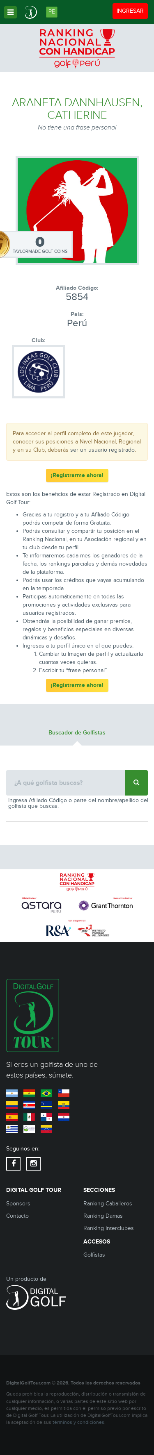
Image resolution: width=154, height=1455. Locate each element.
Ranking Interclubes (108, 1228)
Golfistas (94, 1255)
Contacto (17, 1216)
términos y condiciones (78, 1422)
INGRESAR (132, 10)
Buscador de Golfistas (77, 732)
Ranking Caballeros (107, 1203)
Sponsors (18, 1203)
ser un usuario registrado (102, 450)
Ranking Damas (103, 1216)
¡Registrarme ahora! (77, 475)
